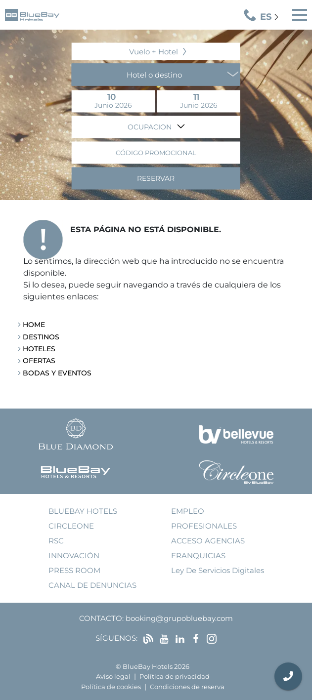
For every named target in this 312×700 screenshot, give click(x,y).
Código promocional (156, 152)
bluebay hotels (82, 511)
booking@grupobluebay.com (179, 618)
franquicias (198, 555)
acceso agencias (208, 540)
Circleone (71, 526)
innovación (73, 555)
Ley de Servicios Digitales (217, 570)
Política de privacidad (174, 676)
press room (74, 570)
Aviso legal (113, 676)
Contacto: (101, 618)
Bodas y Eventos (57, 373)
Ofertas (39, 361)
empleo (187, 511)
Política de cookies (111, 687)
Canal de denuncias (92, 585)
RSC (56, 540)
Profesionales (204, 526)
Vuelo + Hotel (153, 51)
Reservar (156, 178)
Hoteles (39, 349)
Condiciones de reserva (187, 687)
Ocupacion (151, 126)
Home (34, 325)
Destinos (41, 337)
